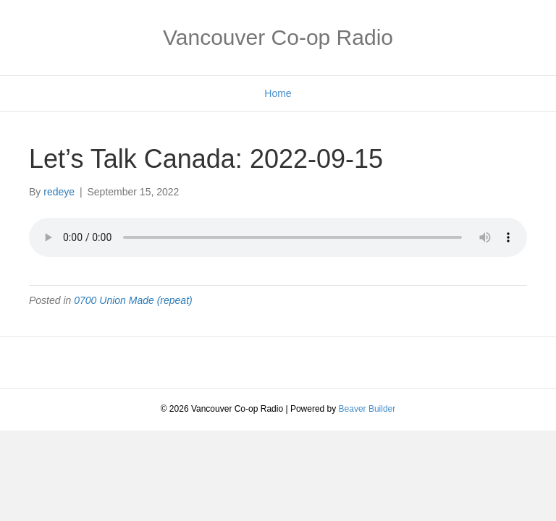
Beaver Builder (367, 409)
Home (277, 93)
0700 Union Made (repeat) (133, 300)
